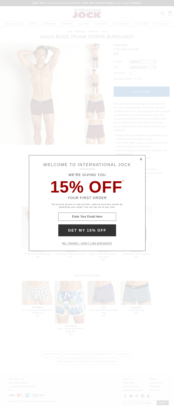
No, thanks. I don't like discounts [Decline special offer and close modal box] (87, 243)
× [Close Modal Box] (141, 159)
